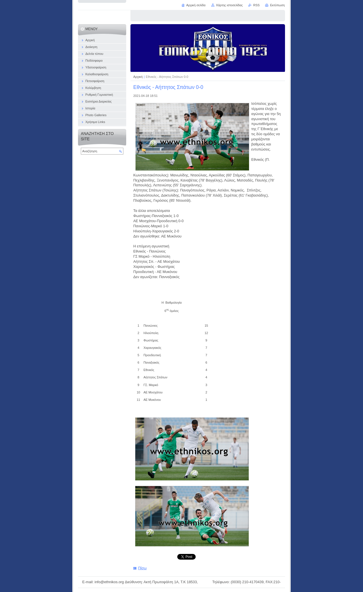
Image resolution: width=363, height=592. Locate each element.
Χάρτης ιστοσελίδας (229, 5)
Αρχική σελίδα (196, 5)
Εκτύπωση (277, 5)
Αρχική (138, 76)
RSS (256, 5)
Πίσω (142, 568)
